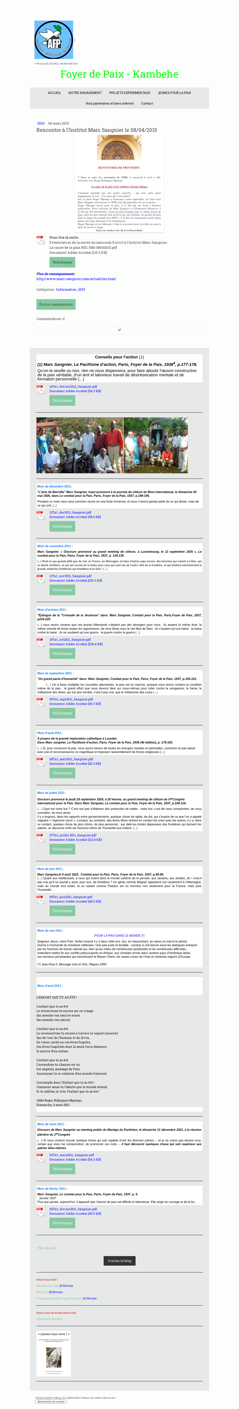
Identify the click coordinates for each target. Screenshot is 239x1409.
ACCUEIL (54, 93)
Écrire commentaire (56, 304)
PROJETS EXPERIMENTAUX (129, 93)
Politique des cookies (91, 1397)
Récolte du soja (47, 1286)
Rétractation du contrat (51, 1401)
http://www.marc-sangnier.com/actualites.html (76, 279)
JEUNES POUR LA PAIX (174, 93)
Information (66, 289)
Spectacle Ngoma (49, 1319)
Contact (147, 103)
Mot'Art (42, 1292)
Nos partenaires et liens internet (110, 103)
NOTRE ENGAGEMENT (85, 93)
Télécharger (62, 262)
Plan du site (109, 1397)
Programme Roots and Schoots (59, 1298)
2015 (41, 123)
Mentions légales (43, 1397)
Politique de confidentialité (67, 1397)
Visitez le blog (119, 1261)
